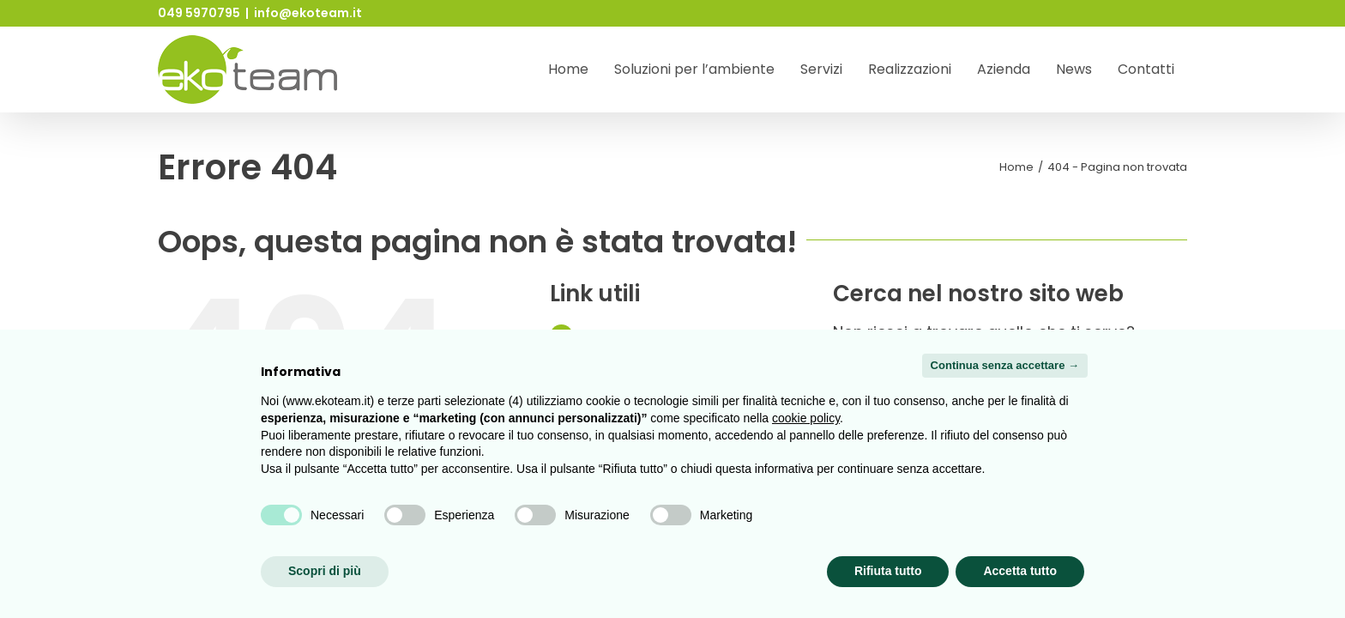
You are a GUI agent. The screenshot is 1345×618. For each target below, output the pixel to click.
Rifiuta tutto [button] (888, 571)
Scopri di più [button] (324, 571)
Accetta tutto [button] (1020, 571)
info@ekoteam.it (308, 12)
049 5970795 (199, 12)
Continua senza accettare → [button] (1005, 365)
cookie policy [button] (806, 418)
